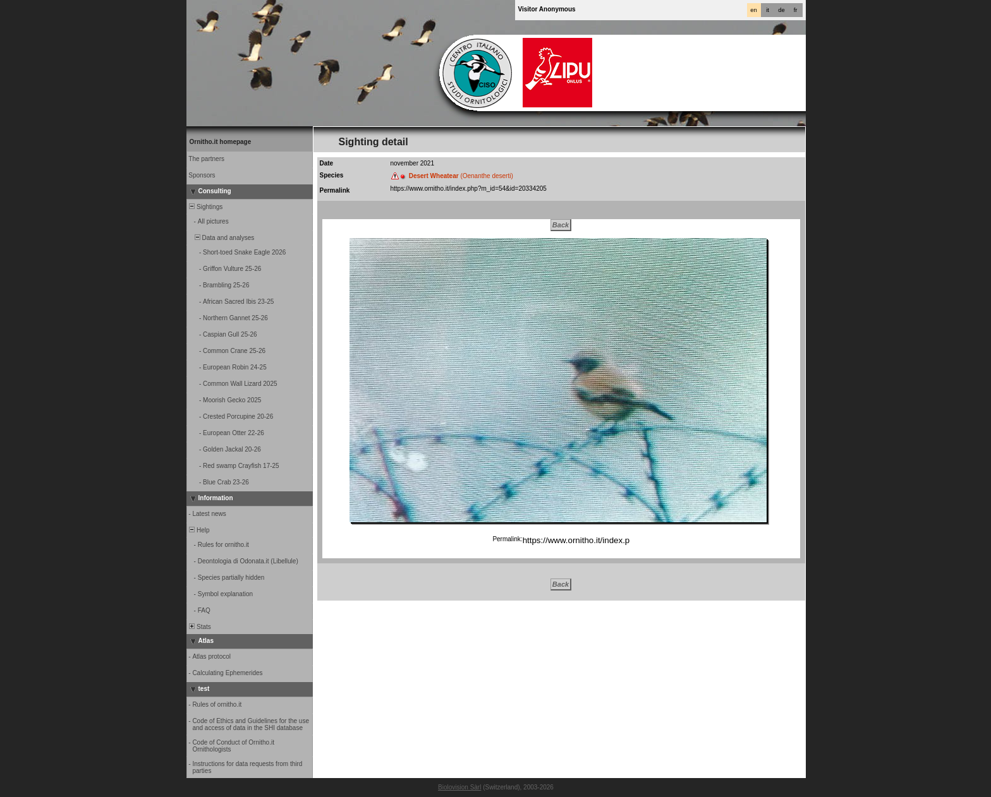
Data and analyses (221, 237)
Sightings (205, 206)
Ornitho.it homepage (221, 141)
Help (199, 530)
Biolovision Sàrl (459, 787)
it (767, 10)
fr (796, 10)
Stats (199, 626)
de (781, 10)
